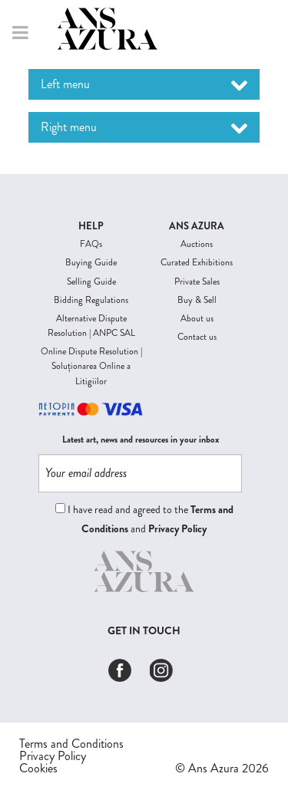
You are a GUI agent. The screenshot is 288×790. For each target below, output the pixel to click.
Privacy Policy (177, 528)
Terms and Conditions (71, 744)
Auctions (196, 244)
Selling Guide (91, 281)
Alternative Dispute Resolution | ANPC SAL (91, 325)
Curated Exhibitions (197, 262)
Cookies (38, 768)
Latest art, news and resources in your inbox (140, 440)
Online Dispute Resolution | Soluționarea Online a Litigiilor (91, 365)
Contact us (197, 337)
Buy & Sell (197, 300)
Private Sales (197, 281)
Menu (18, 32)
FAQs (91, 244)
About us (197, 318)
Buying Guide (91, 262)
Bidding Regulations (91, 300)
